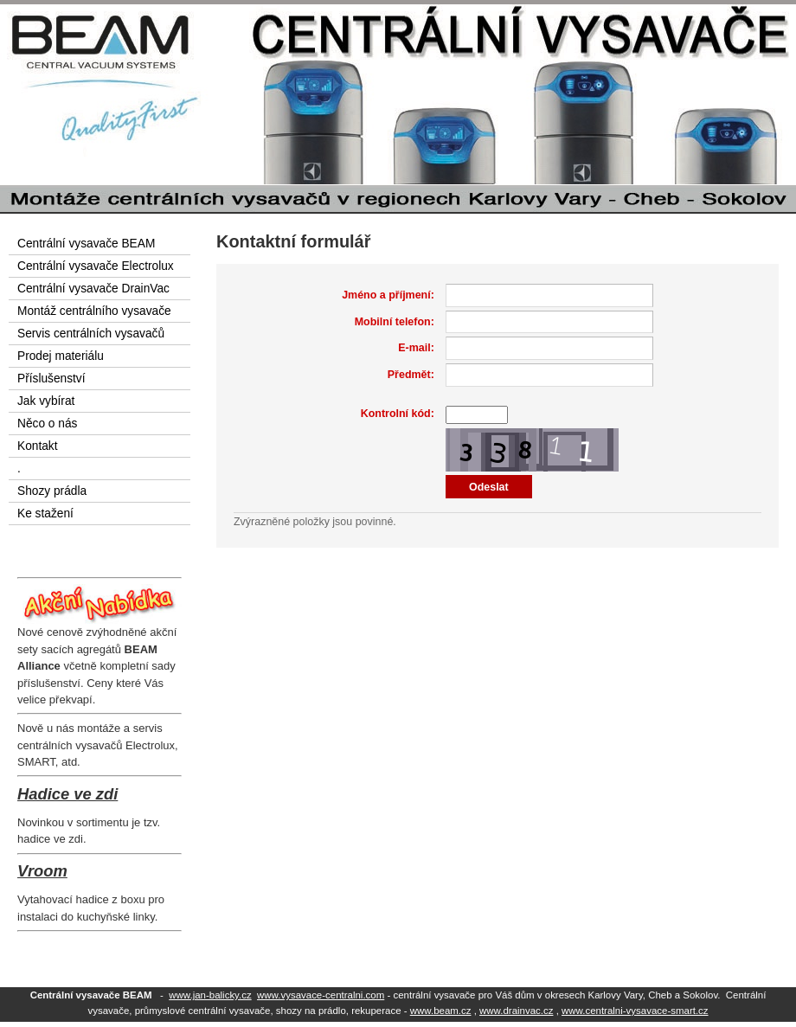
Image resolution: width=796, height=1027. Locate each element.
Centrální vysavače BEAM (86, 243)
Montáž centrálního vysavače (94, 311)
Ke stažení (45, 513)
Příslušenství (51, 378)
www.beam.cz (441, 1010)
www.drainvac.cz (516, 1010)
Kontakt (37, 446)
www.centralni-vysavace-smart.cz (635, 1010)
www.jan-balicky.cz (210, 995)
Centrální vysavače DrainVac (93, 288)
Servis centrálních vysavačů (90, 333)
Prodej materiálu (60, 356)
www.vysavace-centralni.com (320, 995)
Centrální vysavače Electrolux (95, 266)
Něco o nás (47, 423)
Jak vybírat (45, 401)
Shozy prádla (52, 491)
